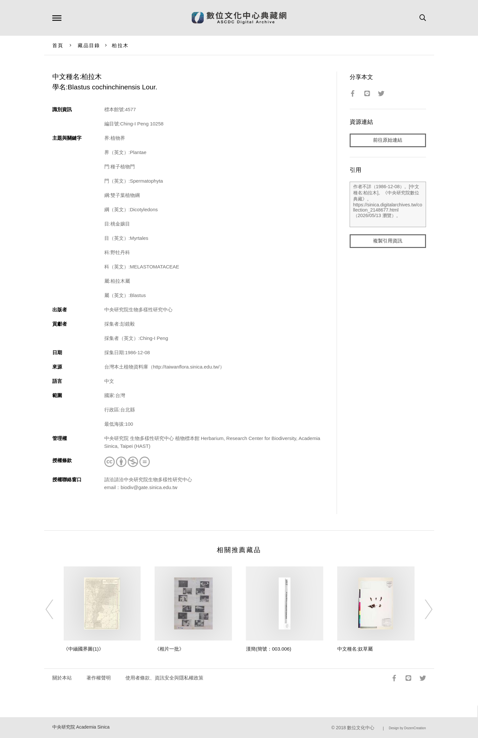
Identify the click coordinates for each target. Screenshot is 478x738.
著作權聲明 (98, 677)
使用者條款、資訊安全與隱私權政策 (164, 677)
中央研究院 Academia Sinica (81, 727)
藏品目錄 (89, 45)
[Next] (423, 609)
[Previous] (55, 609)
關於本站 (62, 677)
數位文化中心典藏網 (239, 18)
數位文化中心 (360, 727)
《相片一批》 (169, 649)
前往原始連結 (387, 140)
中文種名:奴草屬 (355, 649)
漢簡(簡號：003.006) (268, 649)
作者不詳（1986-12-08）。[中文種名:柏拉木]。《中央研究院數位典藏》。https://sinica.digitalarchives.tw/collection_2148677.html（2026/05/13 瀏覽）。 (388, 204)
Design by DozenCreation (407, 728)
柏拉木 (120, 45)
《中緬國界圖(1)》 (83, 649)
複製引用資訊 (387, 241)
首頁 (58, 45)
